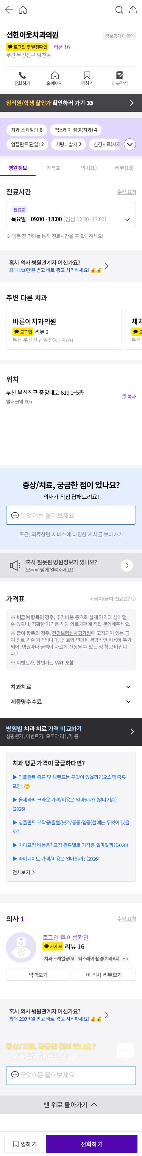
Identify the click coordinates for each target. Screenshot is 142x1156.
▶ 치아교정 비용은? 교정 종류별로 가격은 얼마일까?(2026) (70, 844)
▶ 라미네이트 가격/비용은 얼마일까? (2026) (55, 858)
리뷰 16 (61, 47)
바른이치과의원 (34, 321)
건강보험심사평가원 (71, 633)
